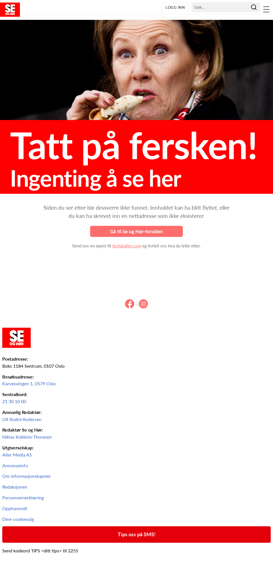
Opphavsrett (14, 508)
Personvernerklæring (23, 497)
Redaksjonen (14, 486)
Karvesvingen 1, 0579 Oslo (29, 383)
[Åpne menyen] (266, 9)
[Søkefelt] (221, 7)
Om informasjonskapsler (26, 476)
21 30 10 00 (14, 401)
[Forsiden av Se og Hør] (79, 9)
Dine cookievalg (18, 519)
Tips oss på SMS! (137, 534)
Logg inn (175, 7)
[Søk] (254, 7)
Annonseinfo (15, 465)
